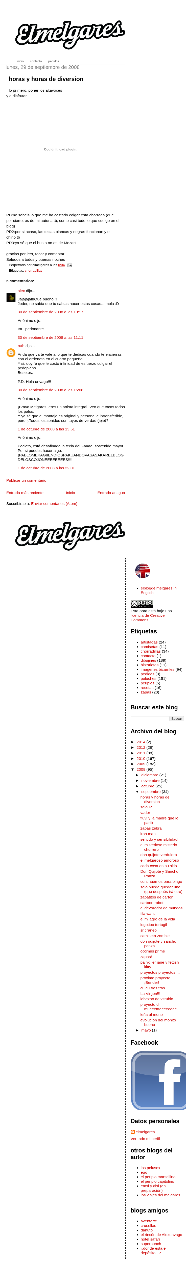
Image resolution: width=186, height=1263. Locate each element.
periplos (147, 683)
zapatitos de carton (156, 897)
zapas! (146, 957)
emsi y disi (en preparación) (153, 1188)
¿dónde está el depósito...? (154, 1250)
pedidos (147, 674)
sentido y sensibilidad (158, 839)
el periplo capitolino (157, 1181)
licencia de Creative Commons (148, 617)
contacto (148, 656)
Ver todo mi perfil (145, 1139)
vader (145, 812)
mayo (146, 1030)
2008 (142, 769)
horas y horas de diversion (46, 79)
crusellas (148, 1225)
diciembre (150, 775)
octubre (148, 786)
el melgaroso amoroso (159, 860)
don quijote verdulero (158, 855)
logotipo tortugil (153, 924)
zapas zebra (150, 828)
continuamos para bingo (161, 881)
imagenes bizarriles (157, 669)
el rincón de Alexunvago (161, 1234)
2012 (142, 747)
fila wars (147, 913)
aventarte (149, 1221)
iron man (147, 834)
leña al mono (151, 1014)
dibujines (148, 660)
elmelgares (145, 1132)
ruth (21, 346)
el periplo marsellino (158, 1177)
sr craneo (148, 930)
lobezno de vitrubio (156, 999)
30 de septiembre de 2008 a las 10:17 (50, 312)
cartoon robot (151, 902)
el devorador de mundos (161, 908)
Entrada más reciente (24, 493)
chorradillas (33, 270)
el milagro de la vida (157, 919)
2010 (142, 758)
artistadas (149, 642)
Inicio (70, 493)
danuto (147, 1230)
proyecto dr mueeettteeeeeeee (158, 1006)
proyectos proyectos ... (160, 972)
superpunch (151, 1244)
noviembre (151, 780)
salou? (146, 807)
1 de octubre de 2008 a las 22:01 (46, 468)
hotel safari (150, 1239)
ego (144, 1172)
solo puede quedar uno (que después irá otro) (161, 889)
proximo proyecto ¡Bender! (155, 980)
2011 (142, 753)
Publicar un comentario (26, 480)
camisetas (149, 647)
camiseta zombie (155, 936)
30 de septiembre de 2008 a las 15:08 (50, 390)
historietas (150, 665)
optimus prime (152, 951)
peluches (148, 678)
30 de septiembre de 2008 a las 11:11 (50, 337)
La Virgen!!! (150, 993)
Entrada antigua (111, 493)
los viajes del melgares (160, 1195)
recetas (147, 687)
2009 (142, 764)
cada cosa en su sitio (158, 866)
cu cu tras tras (152, 988)
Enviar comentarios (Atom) (54, 503)
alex (21, 291)
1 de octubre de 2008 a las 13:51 (46, 429)
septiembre (151, 791)
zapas (146, 692)
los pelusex (150, 1168)
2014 (142, 742)
